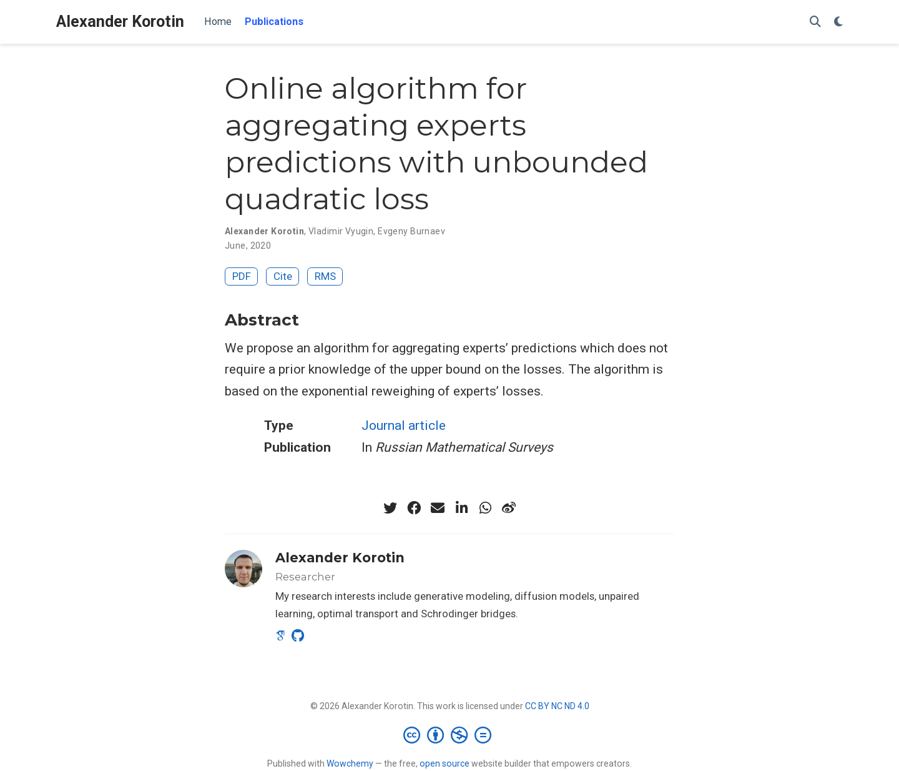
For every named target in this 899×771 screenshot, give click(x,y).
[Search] (815, 22)
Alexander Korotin (120, 21)
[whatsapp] (485, 508)
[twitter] (390, 508)
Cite (282, 276)
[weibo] (508, 508)
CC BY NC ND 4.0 (557, 706)
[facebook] (414, 508)
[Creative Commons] (449, 735)
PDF (241, 276)
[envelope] (437, 508)
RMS (325, 276)
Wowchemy (350, 764)
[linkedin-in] (461, 508)
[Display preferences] (838, 22)
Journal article (403, 425)
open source (444, 764)
